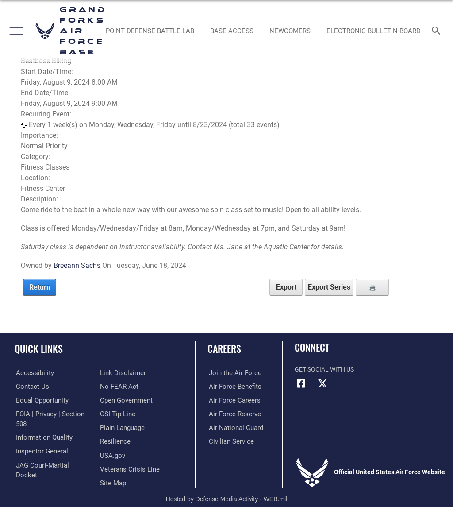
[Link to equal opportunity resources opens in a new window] (40, 399)
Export (286, 287)
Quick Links (39, 348)
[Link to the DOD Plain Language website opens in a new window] (121, 413)
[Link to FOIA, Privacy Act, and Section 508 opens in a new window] (52, 413)
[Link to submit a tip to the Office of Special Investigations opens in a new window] (116, 399)
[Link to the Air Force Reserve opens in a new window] (231, 413)
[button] (14, 31)
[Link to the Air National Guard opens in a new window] (232, 427)
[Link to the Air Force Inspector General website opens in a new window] (39, 440)
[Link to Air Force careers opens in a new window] (230, 399)
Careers (224, 348)
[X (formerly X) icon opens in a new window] (322, 383)
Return (39, 287)
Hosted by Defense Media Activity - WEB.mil (227, 487)
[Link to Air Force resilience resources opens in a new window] (113, 427)
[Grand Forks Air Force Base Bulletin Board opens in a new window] (373, 31)
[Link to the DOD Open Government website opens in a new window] (125, 386)
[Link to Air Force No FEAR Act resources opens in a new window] (117, 372)
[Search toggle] (437, 31)
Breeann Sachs (77, 265)
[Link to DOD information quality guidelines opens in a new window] (41, 427)
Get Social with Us (324, 369)
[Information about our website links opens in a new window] (35, 468)
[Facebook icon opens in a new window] (301, 383)
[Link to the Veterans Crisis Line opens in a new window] (127, 454)
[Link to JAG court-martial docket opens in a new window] (50, 454)
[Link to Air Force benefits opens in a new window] (231, 386)
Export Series (329, 287)
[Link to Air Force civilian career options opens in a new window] (227, 440)
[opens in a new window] (150, 31)
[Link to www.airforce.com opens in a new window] (231, 372)
